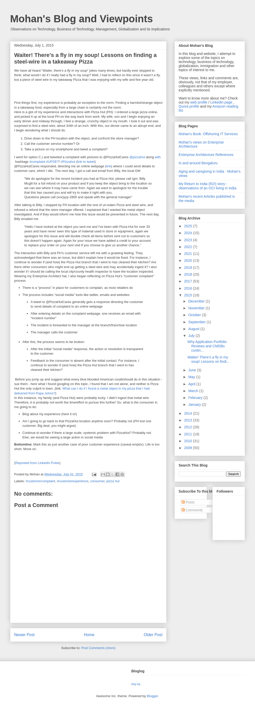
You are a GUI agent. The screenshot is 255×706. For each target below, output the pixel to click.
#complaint (37, 162)
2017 (188, 281)
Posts (188, 502)
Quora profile (189, 106)
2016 (188, 288)
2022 (188, 247)
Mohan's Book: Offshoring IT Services (208, 134)
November (196, 308)
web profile (198, 102)
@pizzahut (137, 157)
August (194, 329)
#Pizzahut (68, 162)
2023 (188, 240)
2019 (188, 268)
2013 (188, 420)
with (158, 157)
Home (89, 635)
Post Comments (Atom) (98, 648)
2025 (188, 226)
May (192, 377)
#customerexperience (72, 481)
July (192, 336)
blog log (135, 684)
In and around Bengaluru (198, 163)
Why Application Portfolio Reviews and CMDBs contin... (207, 346)
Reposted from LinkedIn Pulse (37, 463)
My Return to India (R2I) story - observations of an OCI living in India (207, 186)
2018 (188, 274)
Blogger (152, 696)
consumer (97, 481)
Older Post (153, 635)
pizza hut (112, 481)
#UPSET (52, 162)
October (195, 315)
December (196, 301)
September (197, 322)
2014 (188, 413)
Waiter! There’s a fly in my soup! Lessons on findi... (208, 359)
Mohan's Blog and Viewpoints (81, 18)
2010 (188, 441)
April (192, 384)
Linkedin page (221, 102)
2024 (188, 233)
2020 (188, 260)
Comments (192, 510)
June (192, 370)
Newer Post (24, 635)
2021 (188, 254)
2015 (188, 295)
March (193, 391)
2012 (188, 427)
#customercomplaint (40, 481)
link (108, 166)
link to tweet (86, 162)
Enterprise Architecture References (206, 155)
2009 (188, 448)
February (195, 398)
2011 (188, 434)
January (195, 404)
